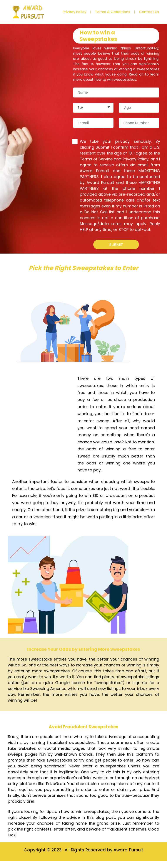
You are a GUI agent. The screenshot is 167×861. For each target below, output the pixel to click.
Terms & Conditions (112, 11)
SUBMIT (116, 244)
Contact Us (149, 11)
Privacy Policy (74, 11)
